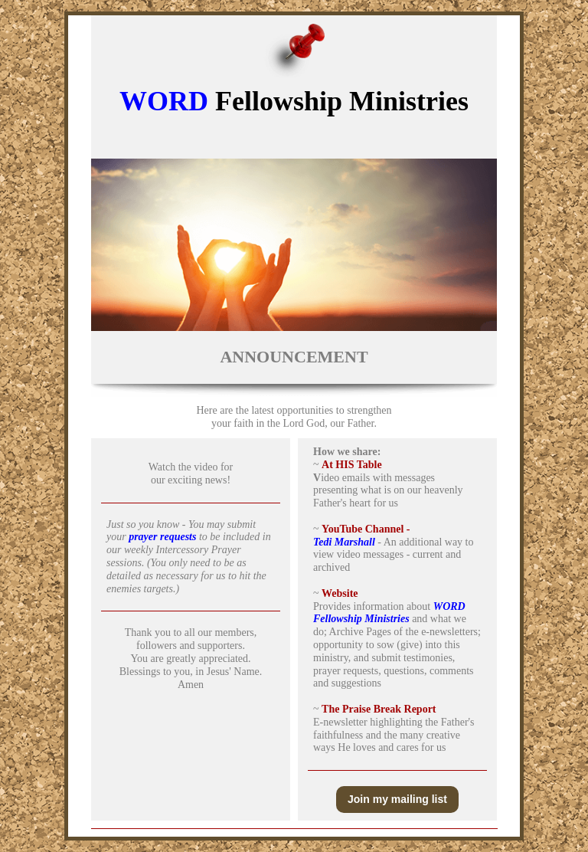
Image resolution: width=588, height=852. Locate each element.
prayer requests (162, 536)
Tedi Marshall (344, 542)
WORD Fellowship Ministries (389, 613)
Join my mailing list (397, 799)
